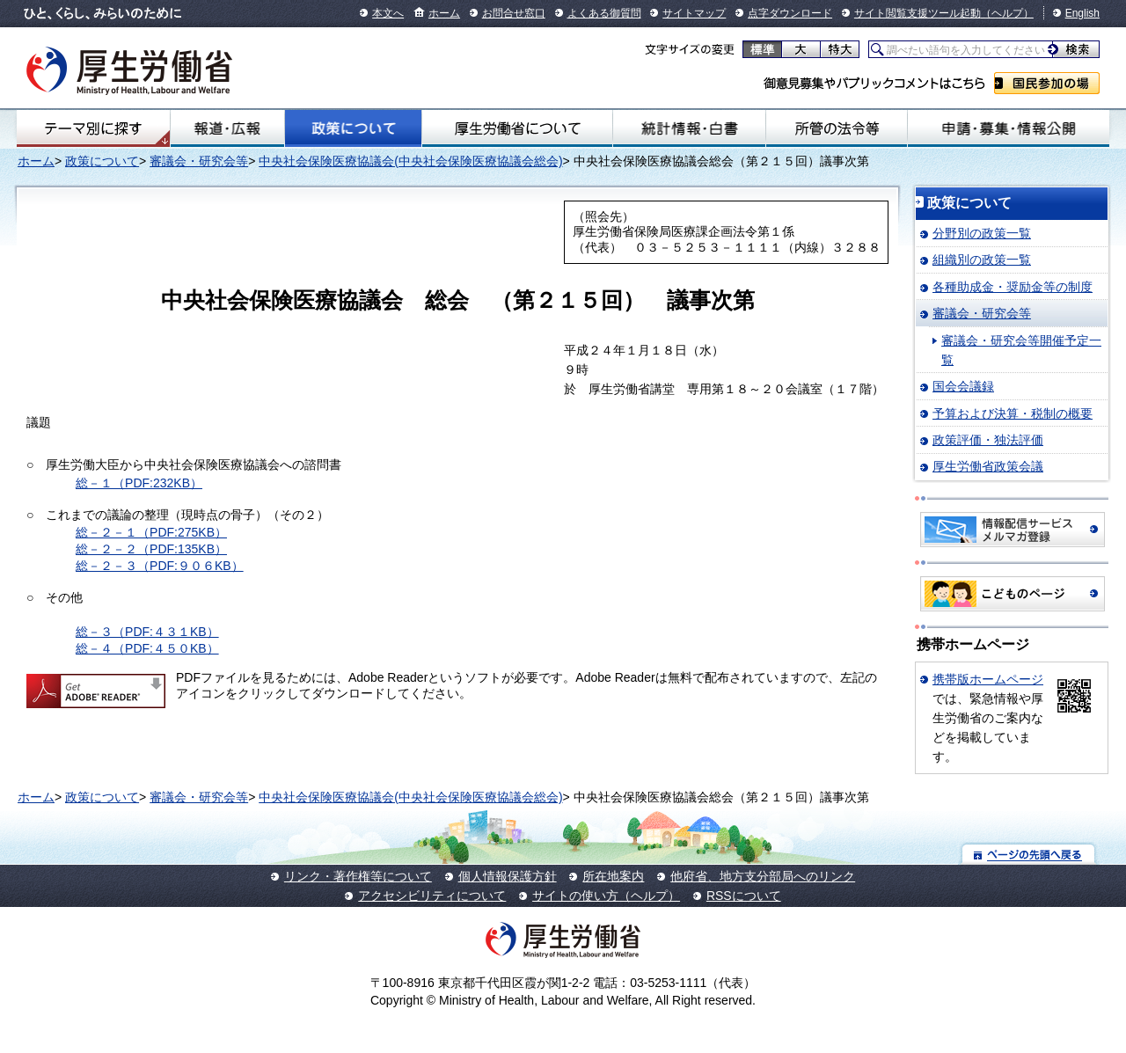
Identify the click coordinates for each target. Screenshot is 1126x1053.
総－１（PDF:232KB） (139, 483)
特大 (840, 49)
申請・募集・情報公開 (1008, 128)
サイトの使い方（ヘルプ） (606, 895)
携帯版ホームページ (987, 679)
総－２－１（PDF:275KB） (151, 532)
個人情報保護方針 (507, 876)
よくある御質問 (604, 13)
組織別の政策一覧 (981, 259)
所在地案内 (613, 876)
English (1082, 13)
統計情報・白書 (689, 128)
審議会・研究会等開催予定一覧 (1021, 350)
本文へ (388, 13)
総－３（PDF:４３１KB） (147, 632)
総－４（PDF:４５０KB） (147, 648)
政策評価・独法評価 (987, 440)
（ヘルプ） (1007, 13)
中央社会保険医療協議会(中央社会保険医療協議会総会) (410, 161)
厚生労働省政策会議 (987, 466)
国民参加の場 (1047, 83)
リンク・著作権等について (358, 876)
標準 (762, 49)
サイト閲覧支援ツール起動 (917, 13)
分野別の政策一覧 (981, 233)
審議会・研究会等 (199, 161)
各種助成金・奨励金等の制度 (1012, 287)
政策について (352, 128)
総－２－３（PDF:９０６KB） (160, 566)
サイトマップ (694, 13)
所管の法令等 (836, 128)
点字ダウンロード (790, 13)
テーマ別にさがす (93, 128)
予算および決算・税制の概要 (1012, 413)
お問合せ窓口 (513, 13)
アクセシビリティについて (432, 895)
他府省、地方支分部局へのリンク (762, 876)
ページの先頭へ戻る (1029, 854)
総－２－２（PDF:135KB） (151, 549)
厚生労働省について (517, 128)
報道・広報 (227, 128)
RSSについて (743, 895)
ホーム (444, 13)
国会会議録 (963, 386)
